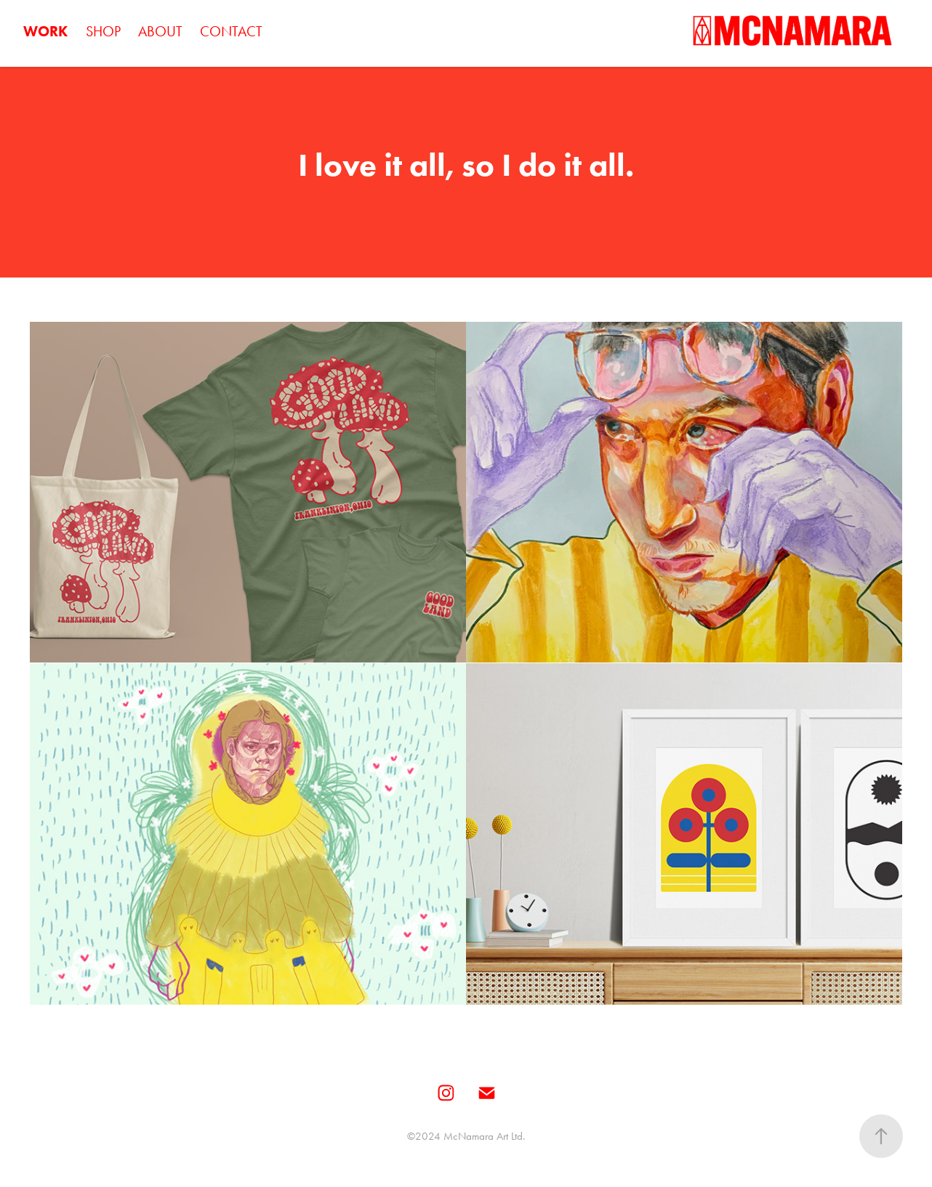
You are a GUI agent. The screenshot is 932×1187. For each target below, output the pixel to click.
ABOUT (160, 31)
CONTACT (231, 31)
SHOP (103, 31)
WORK (45, 31)
